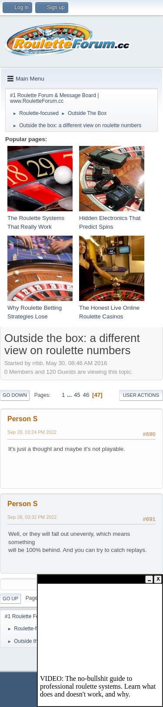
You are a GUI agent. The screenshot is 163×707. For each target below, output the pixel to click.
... (70, 395)
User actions (141, 395)
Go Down (15, 395)
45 (77, 395)
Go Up (10, 598)
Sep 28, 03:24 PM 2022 (32, 432)
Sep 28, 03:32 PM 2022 (32, 517)
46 (86, 395)
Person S (22, 419)
